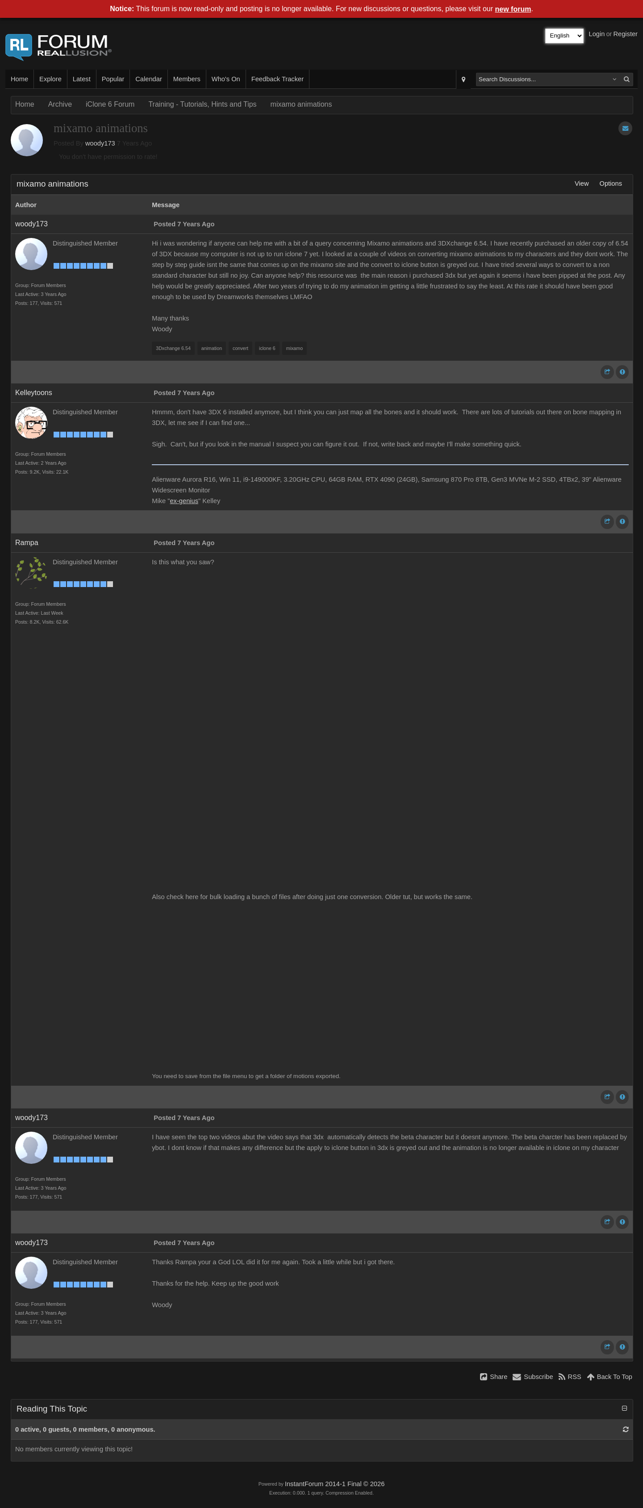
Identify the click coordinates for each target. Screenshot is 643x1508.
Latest (81, 79)
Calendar (148, 79)
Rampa (26, 542)
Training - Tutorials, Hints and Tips (202, 104)
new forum (513, 9)
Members (187, 79)
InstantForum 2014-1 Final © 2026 (334, 1483)
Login (597, 33)
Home (19, 79)
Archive (60, 104)
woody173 (100, 143)
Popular (113, 79)
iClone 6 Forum (110, 104)
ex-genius (184, 500)
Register (625, 33)
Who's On (226, 79)
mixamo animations (301, 104)
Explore (50, 79)
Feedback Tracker (277, 79)
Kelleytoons (33, 392)
